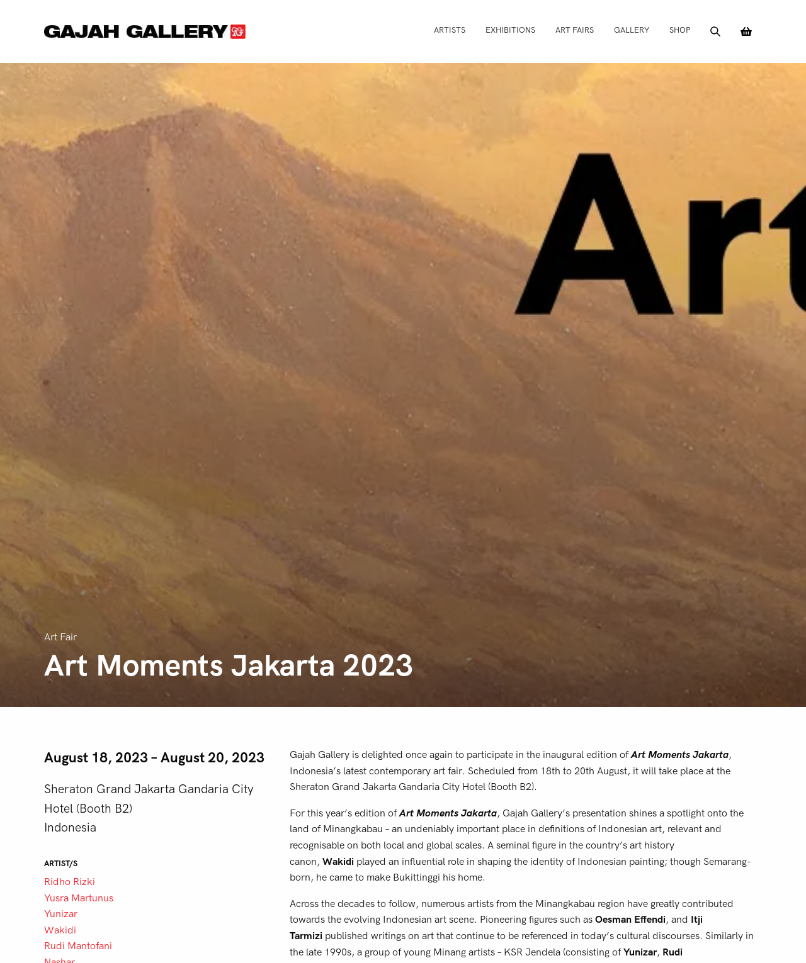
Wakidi (60, 930)
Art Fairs (574, 30)
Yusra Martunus (78, 898)
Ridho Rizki (69, 882)
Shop (679, 30)
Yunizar (60, 914)
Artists (449, 30)
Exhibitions (510, 30)
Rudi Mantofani (78, 946)
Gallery (631, 30)
